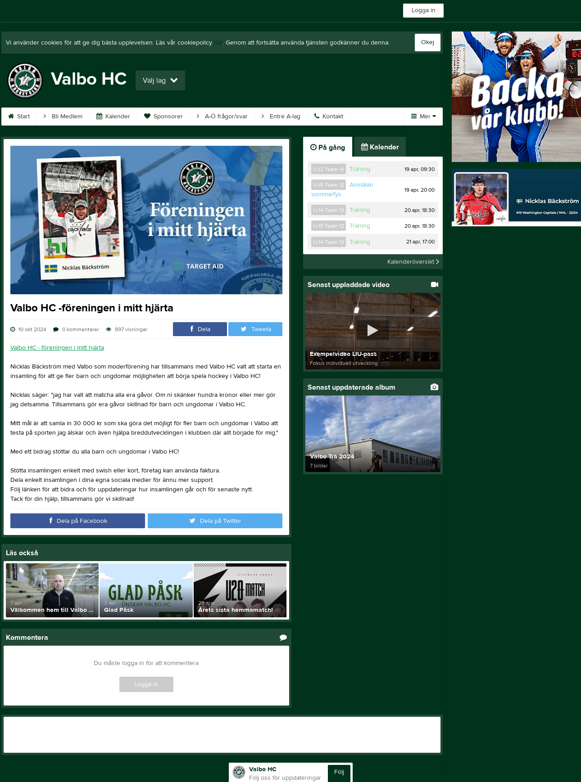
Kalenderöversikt (413, 261)
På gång (327, 147)
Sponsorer (163, 116)
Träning (360, 169)
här (218, 43)
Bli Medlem (63, 116)
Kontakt (328, 116)
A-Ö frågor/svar (222, 116)
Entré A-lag (281, 116)
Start (19, 116)
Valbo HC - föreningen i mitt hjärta (57, 348)
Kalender (113, 116)
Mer (423, 116)
